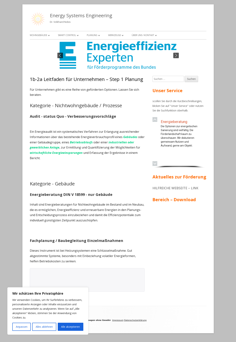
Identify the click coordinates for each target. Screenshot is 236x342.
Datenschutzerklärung (135, 320)
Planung (92, 35)
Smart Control (67, 35)
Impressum (117, 320)
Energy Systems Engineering (81, 15)
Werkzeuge (114, 35)
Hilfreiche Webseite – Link (175, 188)
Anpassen (21, 326)
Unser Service (179, 106)
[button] (60, 55)
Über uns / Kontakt (143, 35)
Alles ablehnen (44, 326)
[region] (118, 55)
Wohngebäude (38, 35)
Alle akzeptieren (70, 326)
